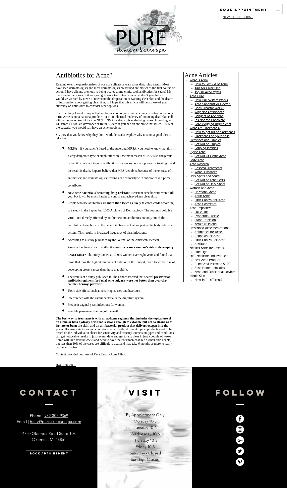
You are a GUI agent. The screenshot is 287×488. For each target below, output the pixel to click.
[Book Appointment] (243, 10)
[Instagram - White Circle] (240, 429)
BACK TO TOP (66, 365)
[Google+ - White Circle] (240, 440)
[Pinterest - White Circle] (240, 462)
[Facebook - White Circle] (240, 419)
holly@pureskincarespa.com (55, 421)
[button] (278, 9)
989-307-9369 (56, 415)
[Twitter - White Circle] (240, 451)
